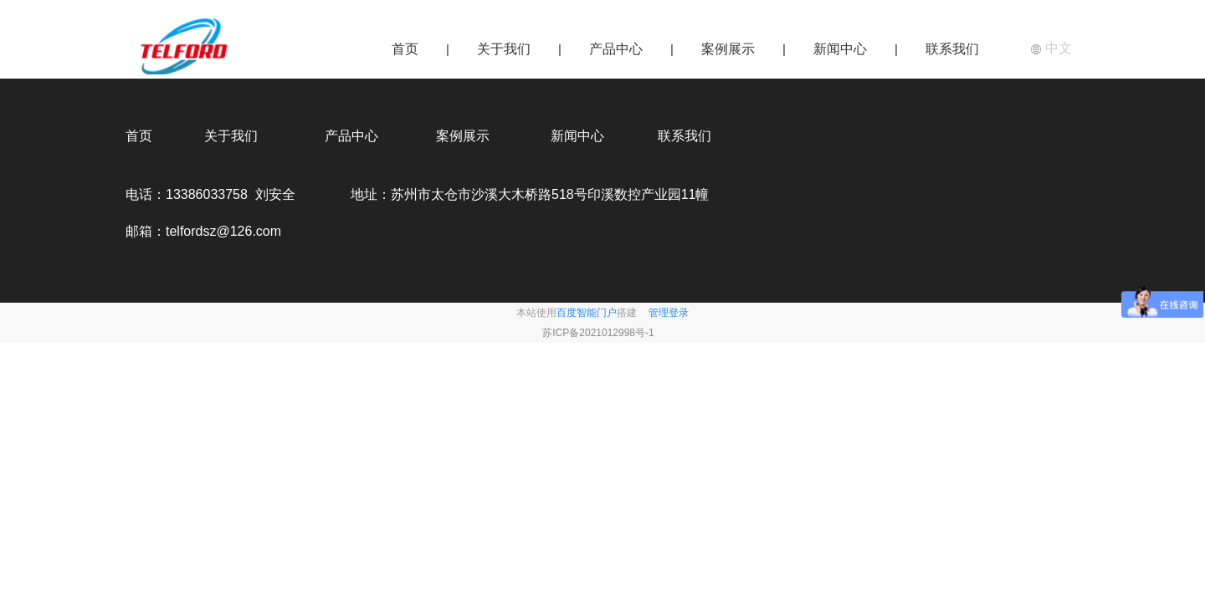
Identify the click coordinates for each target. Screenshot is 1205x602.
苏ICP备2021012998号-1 (598, 333)
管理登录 (669, 313)
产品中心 (616, 49)
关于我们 (504, 49)
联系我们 (952, 49)
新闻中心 (840, 49)
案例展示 (728, 49)
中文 (1051, 48)
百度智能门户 (586, 313)
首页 (405, 49)
